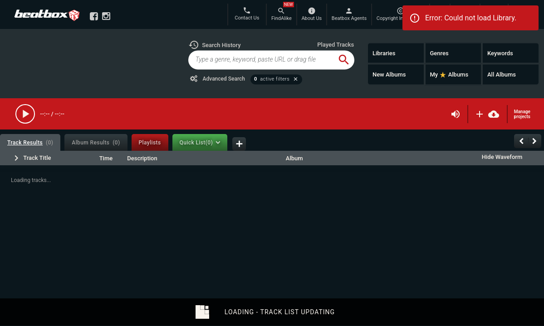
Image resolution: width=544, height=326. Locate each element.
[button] (214, 44)
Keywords (500, 52)
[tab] (30, 142)
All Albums (501, 74)
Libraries (384, 52)
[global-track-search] (261, 59)
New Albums (389, 74)
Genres (439, 52)
